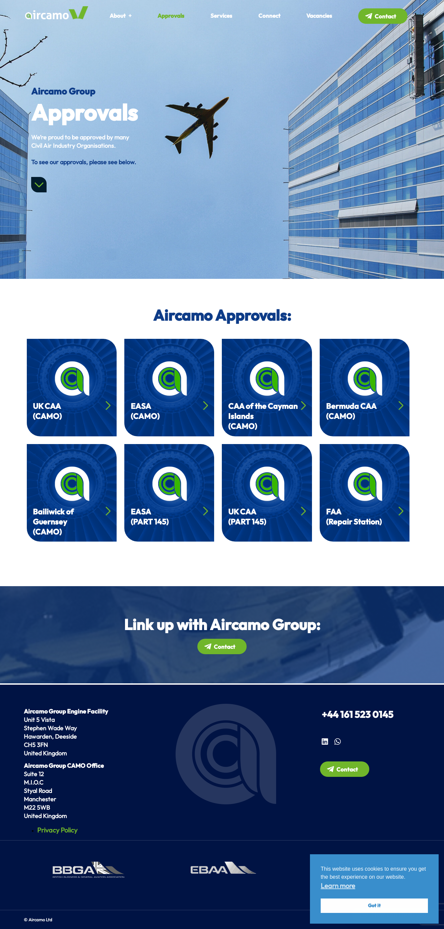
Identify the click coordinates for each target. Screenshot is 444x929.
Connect (269, 15)
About (118, 15)
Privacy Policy (57, 830)
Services (221, 15)
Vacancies (319, 15)
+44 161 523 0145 (357, 714)
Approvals (170, 15)
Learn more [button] (338, 885)
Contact (385, 16)
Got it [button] (374, 906)
